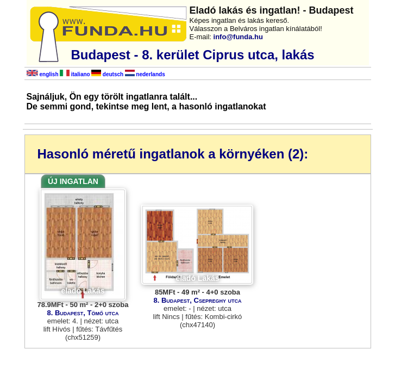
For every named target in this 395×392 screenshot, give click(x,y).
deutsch (107, 74)
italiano (75, 74)
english (43, 74)
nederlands (145, 74)
